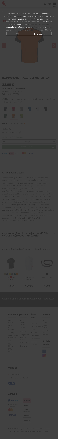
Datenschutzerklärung (14, 27)
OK (17, 34)
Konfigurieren (40, 34)
